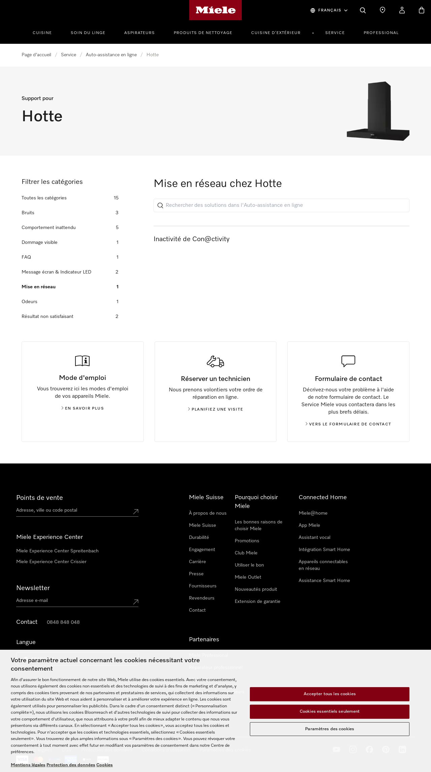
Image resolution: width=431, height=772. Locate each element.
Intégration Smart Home (324, 549)
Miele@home (313, 513)
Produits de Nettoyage (203, 33)
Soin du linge (88, 33)
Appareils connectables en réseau (323, 565)
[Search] (363, 10)
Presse (196, 574)
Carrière (197, 561)
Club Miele (246, 553)
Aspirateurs (139, 33)
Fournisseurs (203, 586)
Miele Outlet (248, 577)
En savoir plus (82, 409)
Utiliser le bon (249, 565)
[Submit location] (135, 511)
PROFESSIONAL (381, 33)
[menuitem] (46, 32)
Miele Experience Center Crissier (51, 561)
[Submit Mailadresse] (135, 602)
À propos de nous (208, 513)
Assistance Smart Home (324, 580)
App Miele (309, 525)
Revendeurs (201, 598)
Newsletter (33, 588)
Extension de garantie (257, 601)
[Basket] (422, 10)
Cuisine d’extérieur (276, 33)
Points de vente (39, 497)
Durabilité (199, 537)
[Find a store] (382, 10)
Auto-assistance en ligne (111, 55)
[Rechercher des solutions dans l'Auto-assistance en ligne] (281, 205)
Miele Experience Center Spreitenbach (57, 551)
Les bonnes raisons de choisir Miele (259, 525)
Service (335, 33)
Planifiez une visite (215, 410)
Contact (197, 610)
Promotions (247, 541)
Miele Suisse (202, 525)
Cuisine (42, 33)
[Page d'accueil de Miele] (215, 10)
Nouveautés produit (256, 589)
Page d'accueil (36, 55)
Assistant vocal (314, 537)
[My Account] (402, 10)
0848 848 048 (63, 622)
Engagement (202, 549)
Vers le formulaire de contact (348, 424)
